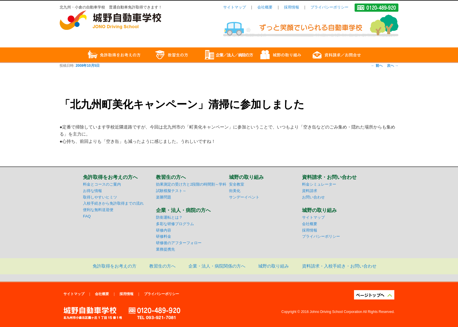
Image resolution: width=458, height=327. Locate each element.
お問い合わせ (313, 197)
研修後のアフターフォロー (179, 243)
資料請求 (309, 191)
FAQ (87, 216)
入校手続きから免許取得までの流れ (113, 203)
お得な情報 (92, 191)
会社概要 (265, 7)
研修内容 (163, 230)
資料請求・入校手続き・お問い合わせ (339, 265)
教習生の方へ (162, 265)
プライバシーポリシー (329, 7)
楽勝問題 (163, 197)
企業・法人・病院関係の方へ (216, 265)
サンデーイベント (244, 197)
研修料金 (163, 236)
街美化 (234, 191)
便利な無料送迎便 (98, 210)
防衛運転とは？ (169, 217)
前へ (376, 66)
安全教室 (236, 184)
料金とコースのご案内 (102, 184)
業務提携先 (165, 249)
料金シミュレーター (319, 184)
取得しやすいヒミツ (100, 197)
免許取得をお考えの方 (114, 265)
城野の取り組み (273, 265)
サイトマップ (234, 7)
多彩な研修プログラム (175, 224)
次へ (392, 66)
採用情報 (291, 7)
